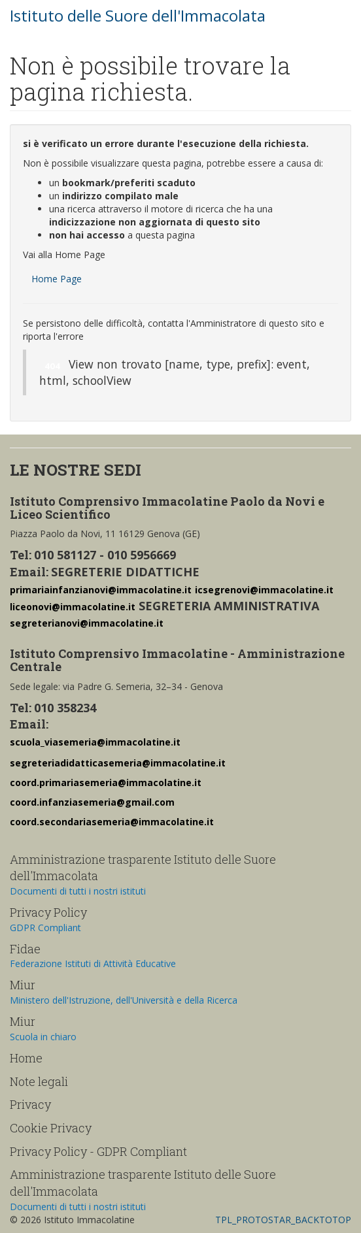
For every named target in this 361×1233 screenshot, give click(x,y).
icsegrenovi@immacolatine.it (264, 590)
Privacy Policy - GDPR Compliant (98, 1151)
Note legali (39, 1081)
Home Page (56, 278)
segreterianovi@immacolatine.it (86, 623)
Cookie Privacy (51, 1128)
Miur (22, 985)
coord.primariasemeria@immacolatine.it (105, 782)
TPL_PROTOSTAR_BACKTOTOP (283, 1219)
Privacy (30, 1104)
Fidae (25, 949)
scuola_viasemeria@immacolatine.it (95, 742)
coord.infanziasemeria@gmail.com (92, 802)
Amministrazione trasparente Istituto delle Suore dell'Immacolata (143, 867)
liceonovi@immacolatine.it (72, 606)
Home (26, 1058)
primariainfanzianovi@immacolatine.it (101, 590)
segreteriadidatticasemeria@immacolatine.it (118, 763)
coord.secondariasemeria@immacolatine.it (112, 821)
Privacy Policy (48, 912)
